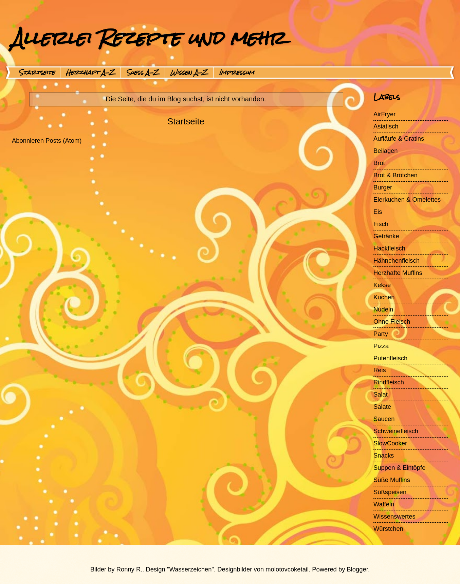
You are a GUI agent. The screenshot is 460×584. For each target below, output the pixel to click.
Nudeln (383, 309)
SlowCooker (390, 443)
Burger (382, 187)
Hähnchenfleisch (396, 260)
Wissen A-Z (189, 72)
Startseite (37, 72)
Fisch (380, 223)
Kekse (382, 284)
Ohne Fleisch (391, 321)
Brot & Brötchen (395, 175)
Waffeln (383, 504)
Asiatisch (386, 126)
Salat (380, 394)
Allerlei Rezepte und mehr (148, 38)
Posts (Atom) (63, 140)
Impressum (236, 72)
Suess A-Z (142, 72)
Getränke (386, 236)
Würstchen (388, 528)
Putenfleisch (390, 358)
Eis (377, 211)
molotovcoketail (287, 569)
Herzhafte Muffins (397, 272)
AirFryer (384, 114)
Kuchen (383, 297)
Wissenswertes (394, 516)
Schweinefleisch (395, 431)
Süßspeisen (389, 492)
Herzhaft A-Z (90, 72)
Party (380, 333)
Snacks (383, 455)
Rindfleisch (388, 382)
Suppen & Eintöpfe (399, 467)
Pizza (381, 345)
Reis (379, 370)
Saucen (383, 418)
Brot (379, 162)
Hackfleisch (389, 248)
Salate (382, 406)
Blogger (357, 569)
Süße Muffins (391, 479)
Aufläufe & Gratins (398, 138)
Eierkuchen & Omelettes (407, 199)
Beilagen (385, 150)
